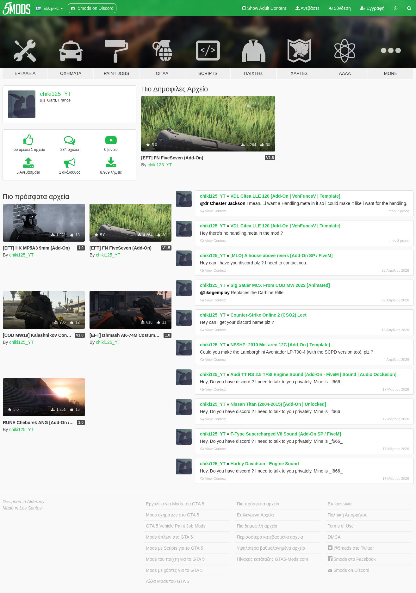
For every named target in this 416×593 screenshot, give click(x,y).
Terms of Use (341, 525)
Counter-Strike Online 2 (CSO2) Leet (268, 315)
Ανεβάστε (307, 8)
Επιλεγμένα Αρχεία (255, 514)
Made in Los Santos (22, 507)
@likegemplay (215, 292)
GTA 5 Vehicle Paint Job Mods (175, 525)
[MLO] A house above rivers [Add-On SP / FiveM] (281, 255)
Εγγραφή (372, 8)
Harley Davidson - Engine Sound (264, 463)
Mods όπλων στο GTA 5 (169, 537)
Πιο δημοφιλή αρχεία (257, 525)
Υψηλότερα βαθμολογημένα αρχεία (271, 548)
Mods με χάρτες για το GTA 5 (174, 570)
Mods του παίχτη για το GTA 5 (175, 559)
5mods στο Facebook (352, 559)
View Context (213, 211)
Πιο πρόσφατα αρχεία (258, 503)
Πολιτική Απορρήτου (347, 514)
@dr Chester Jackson (222, 203)
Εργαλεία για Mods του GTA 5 (175, 503)
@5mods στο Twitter (351, 548)
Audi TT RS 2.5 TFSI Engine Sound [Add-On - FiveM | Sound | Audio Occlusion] (313, 374)
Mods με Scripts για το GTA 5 (174, 548)
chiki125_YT (55, 94)
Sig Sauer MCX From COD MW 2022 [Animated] (280, 285)
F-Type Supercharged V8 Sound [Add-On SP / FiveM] (285, 433)
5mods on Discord (348, 570)
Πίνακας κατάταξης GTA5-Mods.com (272, 559)
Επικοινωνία (340, 503)
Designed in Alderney (24, 501)
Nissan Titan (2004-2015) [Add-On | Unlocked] (278, 404)
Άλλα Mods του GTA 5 (167, 581)
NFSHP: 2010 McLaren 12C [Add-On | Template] (280, 344)
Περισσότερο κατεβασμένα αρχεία (270, 537)
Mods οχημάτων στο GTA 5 (172, 514)
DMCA (334, 537)
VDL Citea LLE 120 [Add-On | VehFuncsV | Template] (285, 196)
